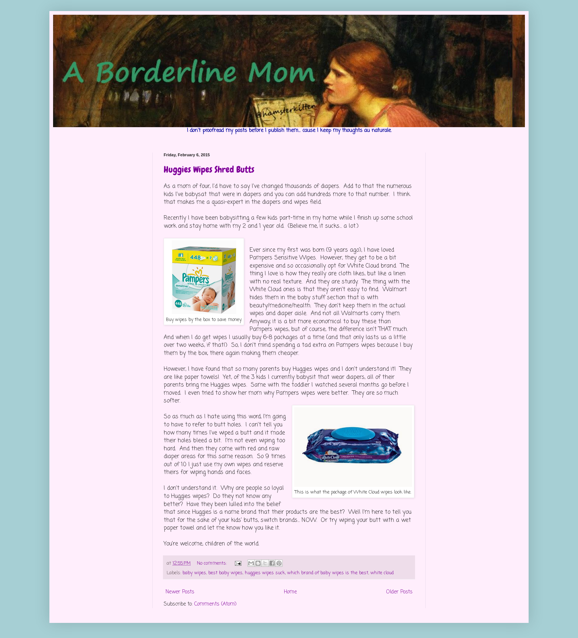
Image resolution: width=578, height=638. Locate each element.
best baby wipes (225, 572)
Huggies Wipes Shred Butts (209, 169)
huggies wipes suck (265, 572)
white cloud (382, 572)
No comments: (212, 563)
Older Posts (399, 592)
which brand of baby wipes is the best (327, 572)
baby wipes (194, 572)
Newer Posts (180, 592)
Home (290, 592)
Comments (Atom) (215, 604)
